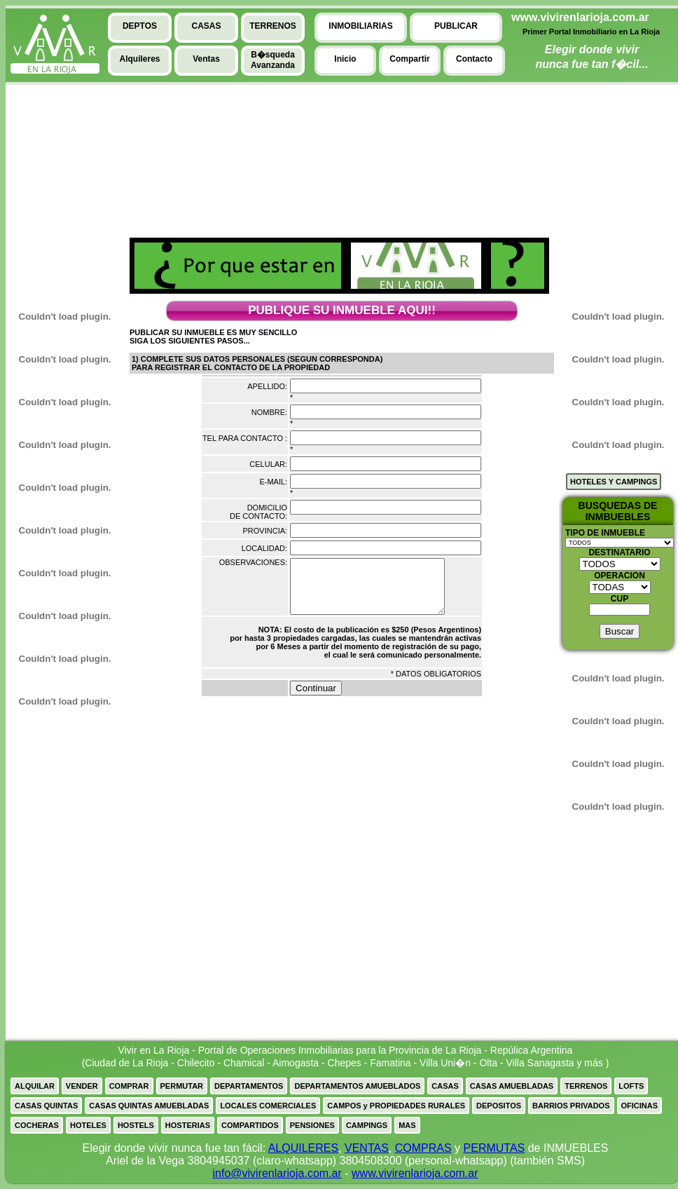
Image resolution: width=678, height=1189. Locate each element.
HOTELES (88, 1125)
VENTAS (367, 1148)
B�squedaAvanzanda (273, 60)
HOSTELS (136, 1125)
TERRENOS (586, 1086)
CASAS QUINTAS (46, 1105)
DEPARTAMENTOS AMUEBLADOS (357, 1086)
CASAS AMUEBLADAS (511, 1086)
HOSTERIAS (187, 1125)
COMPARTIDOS (250, 1125)
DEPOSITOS (498, 1105)
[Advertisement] (58, 190)
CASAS (445, 1086)
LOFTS (631, 1086)
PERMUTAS (494, 1148)
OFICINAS (639, 1105)
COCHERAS (37, 1125)
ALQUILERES (303, 1148)
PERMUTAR (182, 1086)
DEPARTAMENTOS (248, 1086)
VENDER (82, 1086)
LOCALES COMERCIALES (268, 1105)
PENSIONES (312, 1125)
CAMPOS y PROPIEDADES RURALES (396, 1105)
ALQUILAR (35, 1086)
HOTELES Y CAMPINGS (613, 481)
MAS (407, 1125)
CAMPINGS (366, 1125)
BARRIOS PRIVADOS (570, 1105)
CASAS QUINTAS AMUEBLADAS (149, 1105)
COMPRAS (423, 1148)
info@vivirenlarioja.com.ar (276, 1173)
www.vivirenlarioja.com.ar (415, 1173)
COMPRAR (129, 1086)
